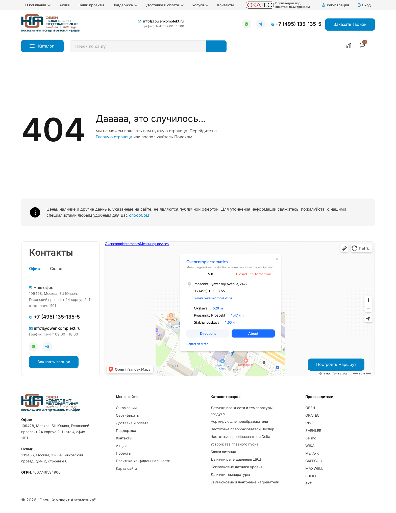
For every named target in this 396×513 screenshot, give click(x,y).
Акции (64, 5)
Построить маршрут (336, 364)
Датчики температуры (230, 474)
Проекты (123, 453)
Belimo (310, 438)
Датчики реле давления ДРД (236, 459)
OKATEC (312, 415)
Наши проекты (91, 5)
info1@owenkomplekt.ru (163, 21)
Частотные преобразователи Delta (240, 436)
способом (139, 215)
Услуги (200, 5)
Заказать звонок (53, 361)
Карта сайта (126, 468)
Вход (364, 5)
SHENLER (313, 430)
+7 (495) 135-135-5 (298, 24)
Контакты (225, 5)
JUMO (310, 476)
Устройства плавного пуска (234, 444)
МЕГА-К (312, 453)
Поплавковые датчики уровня (236, 467)
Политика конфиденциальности (143, 461)
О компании (38, 5)
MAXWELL (314, 468)
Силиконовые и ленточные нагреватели (245, 482)
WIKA (310, 445)
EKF (308, 483)
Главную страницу (114, 136)
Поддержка (125, 5)
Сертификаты (127, 415)
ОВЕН (310, 408)
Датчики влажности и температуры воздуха (242, 411)
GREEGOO (313, 461)
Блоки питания (223, 452)
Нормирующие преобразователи (239, 421)
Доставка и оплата (165, 5)
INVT (309, 423)
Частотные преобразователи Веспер (242, 429)
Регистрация (335, 5)
